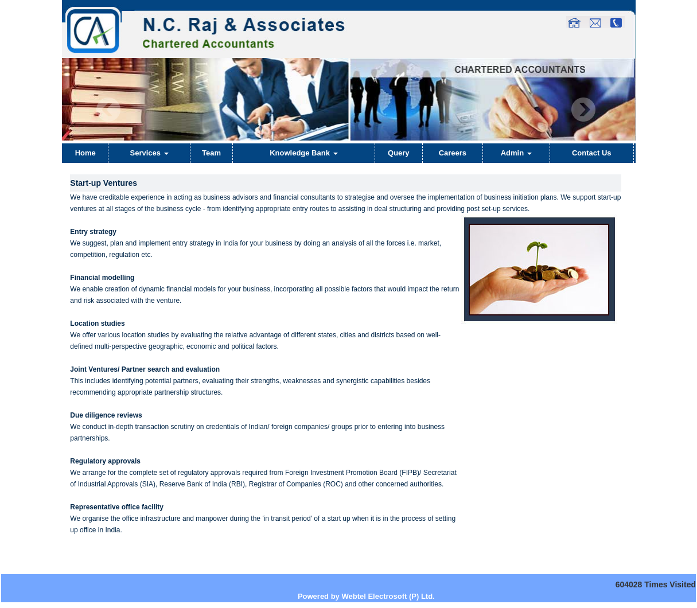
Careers (452, 153)
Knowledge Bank (303, 153)
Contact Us (592, 153)
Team (211, 153)
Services (149, 153)
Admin (516, 153)
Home (85, 153)
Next (583, 110)
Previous (108, 110)
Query (399, 153)
